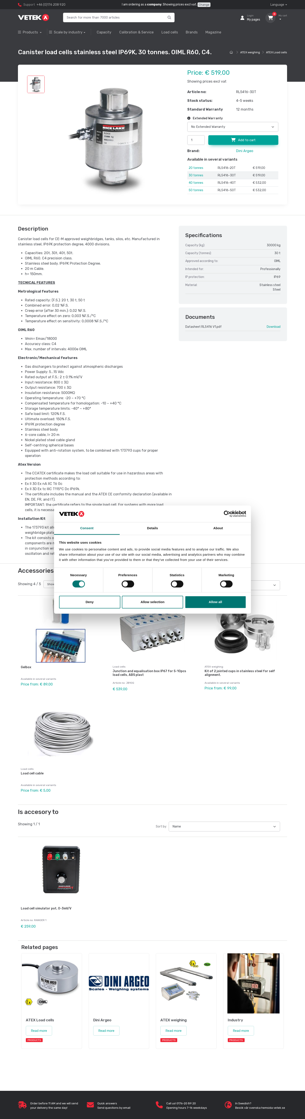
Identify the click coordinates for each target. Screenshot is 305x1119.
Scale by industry (65, 32)
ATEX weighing (250, 52)
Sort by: (161, 825)
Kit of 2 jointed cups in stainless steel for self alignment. (240, 673)
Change (204, 4)
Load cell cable (32, 772)
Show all (52, 584)
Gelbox (26, 667)
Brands (192, 32)
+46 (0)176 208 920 (51, 5)
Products (28, 32)
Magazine (213, 32)
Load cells (169, 32)
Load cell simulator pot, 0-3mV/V (46, 907)
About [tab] (218, 528)
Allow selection (152, 602)
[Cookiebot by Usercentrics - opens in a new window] (227, 513)
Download (273, 327)
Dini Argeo (244, 151)
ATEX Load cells (276, 52)
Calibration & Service (136, 32)
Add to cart (243, 140)
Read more (39, 1028)
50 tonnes (196, 190)
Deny (90, 602)
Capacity (104, 32)
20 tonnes (196, 168)
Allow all (215, 602)
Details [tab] (152, 528)
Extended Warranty (205, 118)
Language (277, 5)
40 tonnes (196, 183)
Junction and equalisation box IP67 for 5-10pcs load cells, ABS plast (149, 673)
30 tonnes (196, 175)
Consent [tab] (87, 528)
